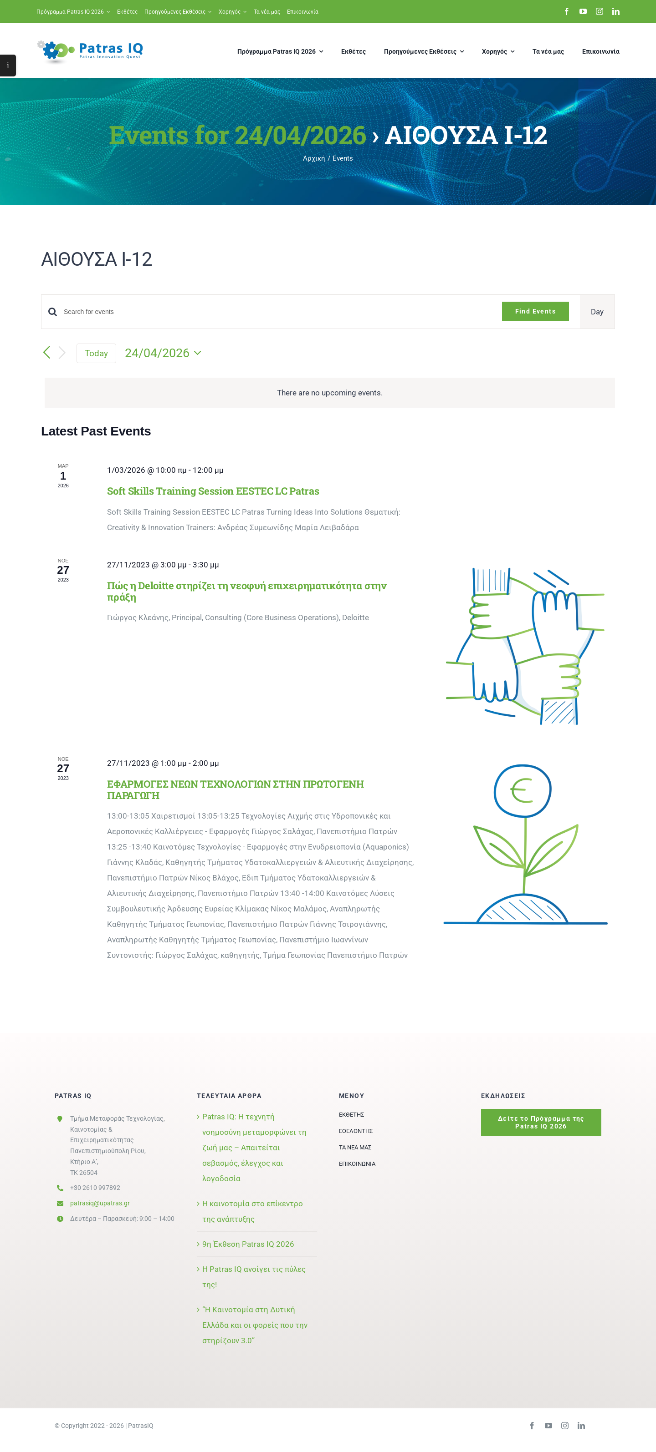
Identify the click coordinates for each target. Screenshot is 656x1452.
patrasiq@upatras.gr (100, 1203)
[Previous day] (46, 352)
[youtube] (583, 11)
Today (96, 353)
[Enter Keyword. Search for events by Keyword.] (277, 312)
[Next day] (62, 353)
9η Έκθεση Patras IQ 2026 (248, 1244)
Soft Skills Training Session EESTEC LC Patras (213, 490)
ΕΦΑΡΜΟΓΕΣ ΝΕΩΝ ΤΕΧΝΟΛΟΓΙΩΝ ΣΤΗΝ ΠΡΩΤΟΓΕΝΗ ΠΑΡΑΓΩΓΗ (235, 789)
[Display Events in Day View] (597, 312)
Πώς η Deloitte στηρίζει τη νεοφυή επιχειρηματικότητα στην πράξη (246, 591)
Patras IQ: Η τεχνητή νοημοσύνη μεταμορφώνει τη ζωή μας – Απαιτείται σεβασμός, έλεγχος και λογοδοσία (254, 1147)
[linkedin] (616, 11)
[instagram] (599, 11)
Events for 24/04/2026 (237, 134)
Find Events (535, 311)
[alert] (330, 393)
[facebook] (566, 11)
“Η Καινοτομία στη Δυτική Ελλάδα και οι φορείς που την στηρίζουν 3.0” (255, 1325)
